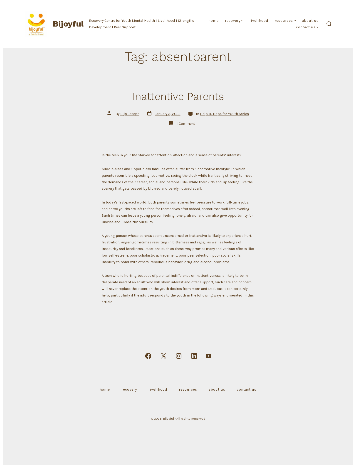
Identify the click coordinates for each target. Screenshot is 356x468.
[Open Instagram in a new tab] (178, 356)
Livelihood (259, 20)
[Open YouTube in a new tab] (208, 356)
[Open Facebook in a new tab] (148, 356)
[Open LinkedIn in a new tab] (194, 356)
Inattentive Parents (178, 96)
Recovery (234, 20)
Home (213, 20)
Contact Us (307, 27)
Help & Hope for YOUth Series (224, 114)
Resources (285, 20)
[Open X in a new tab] (163, 356)
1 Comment (185, 123)
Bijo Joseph (129, 114)
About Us (310, 20)
